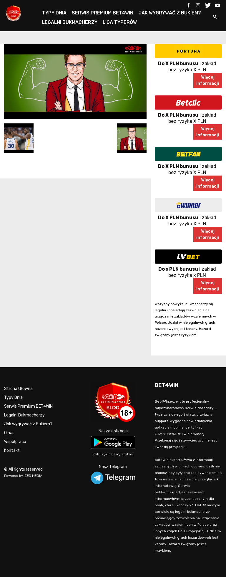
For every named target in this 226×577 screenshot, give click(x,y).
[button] (215, 17)
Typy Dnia (13, 397)
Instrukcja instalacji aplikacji (113, 454)
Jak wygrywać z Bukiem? (28, 423)
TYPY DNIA (54, 13)
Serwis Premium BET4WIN (28, 406)
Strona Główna (18, 388)
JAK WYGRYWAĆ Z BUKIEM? (170, 13)
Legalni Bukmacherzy (24, 415)
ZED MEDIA (33, 476)
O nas (9, 432)
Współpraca (15, 441)
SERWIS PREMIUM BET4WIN (102, 13)
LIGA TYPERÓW (120, 22)
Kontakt (12, 450)
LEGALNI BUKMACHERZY (69, 22)
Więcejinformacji (207, 80)
